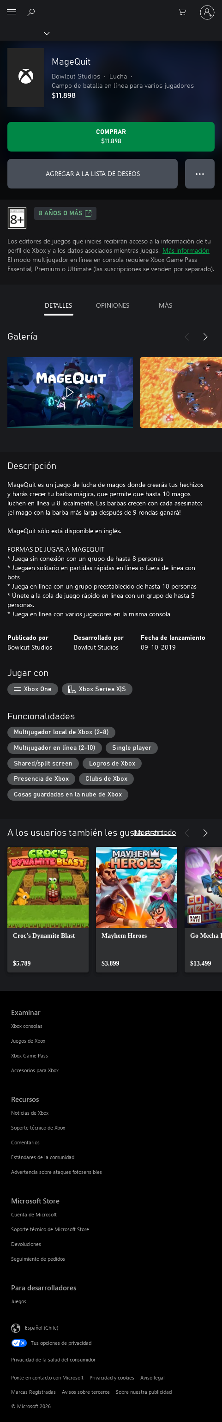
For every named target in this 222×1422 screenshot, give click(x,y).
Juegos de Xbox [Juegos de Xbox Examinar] (28, 1041)
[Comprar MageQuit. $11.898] (111, 137)
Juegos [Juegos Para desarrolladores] (18, 1301)
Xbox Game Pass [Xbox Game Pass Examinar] (29, 1055)
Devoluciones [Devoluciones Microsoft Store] (26, 1244)
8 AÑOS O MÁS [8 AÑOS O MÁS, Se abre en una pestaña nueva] (65, 213)
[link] (48, 909)
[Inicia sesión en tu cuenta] (207, 12)
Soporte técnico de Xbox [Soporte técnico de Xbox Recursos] (38, 1127)
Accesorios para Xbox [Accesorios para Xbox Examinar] (35, 1070)
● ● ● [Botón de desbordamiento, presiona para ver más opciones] (200, 173)
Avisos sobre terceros (86, 1392)
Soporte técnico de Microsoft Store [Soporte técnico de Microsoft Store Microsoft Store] (50, 1229)
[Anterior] (187, 336)
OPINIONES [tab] (112, 305)
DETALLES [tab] (58, 305)
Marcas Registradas (33, 1392)
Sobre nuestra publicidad (144, 1392)
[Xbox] (24, 33)
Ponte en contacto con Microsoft (47, 1377)
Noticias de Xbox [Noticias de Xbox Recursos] (29, 1113)
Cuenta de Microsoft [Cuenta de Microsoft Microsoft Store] (34, 1214)
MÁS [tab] (165, 305)
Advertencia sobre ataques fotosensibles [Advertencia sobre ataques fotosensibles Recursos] (56, 1172)
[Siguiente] (205, 336)
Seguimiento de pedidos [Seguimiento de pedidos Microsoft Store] (38, 1259)
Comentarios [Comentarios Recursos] (25, 1142)
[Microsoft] (111, 6)
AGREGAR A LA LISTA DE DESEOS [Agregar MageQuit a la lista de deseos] (93, 173)
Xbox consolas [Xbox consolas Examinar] (26, 1026)
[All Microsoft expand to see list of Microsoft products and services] (11, 12)
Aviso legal (152, 1377)
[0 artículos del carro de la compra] (185, 12)
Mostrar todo (155, 832)
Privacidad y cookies (112, 1377)
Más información (186, 250)
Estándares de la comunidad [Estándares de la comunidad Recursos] (42, 1157)
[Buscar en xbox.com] (32, 12)
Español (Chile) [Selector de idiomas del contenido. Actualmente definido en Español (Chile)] (41, 1327)
